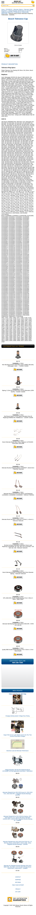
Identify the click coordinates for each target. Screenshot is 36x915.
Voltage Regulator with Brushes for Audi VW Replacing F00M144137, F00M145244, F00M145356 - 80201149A (16, 12)
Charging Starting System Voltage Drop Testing (17, 716)
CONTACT (18, 877)
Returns (18, 882)
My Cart (18, 891)
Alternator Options (18, 9)
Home (3, 9)
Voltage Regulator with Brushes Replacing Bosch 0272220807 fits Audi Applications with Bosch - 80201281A (17, 770)
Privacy (18, 889)
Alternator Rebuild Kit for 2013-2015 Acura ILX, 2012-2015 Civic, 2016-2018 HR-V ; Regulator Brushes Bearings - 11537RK (17, 794)
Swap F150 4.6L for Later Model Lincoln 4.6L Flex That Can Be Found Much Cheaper (18, 735)
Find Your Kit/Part (18, 885)
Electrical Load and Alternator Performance (18, 750)
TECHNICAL (9, 9)
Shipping (18, 879)
